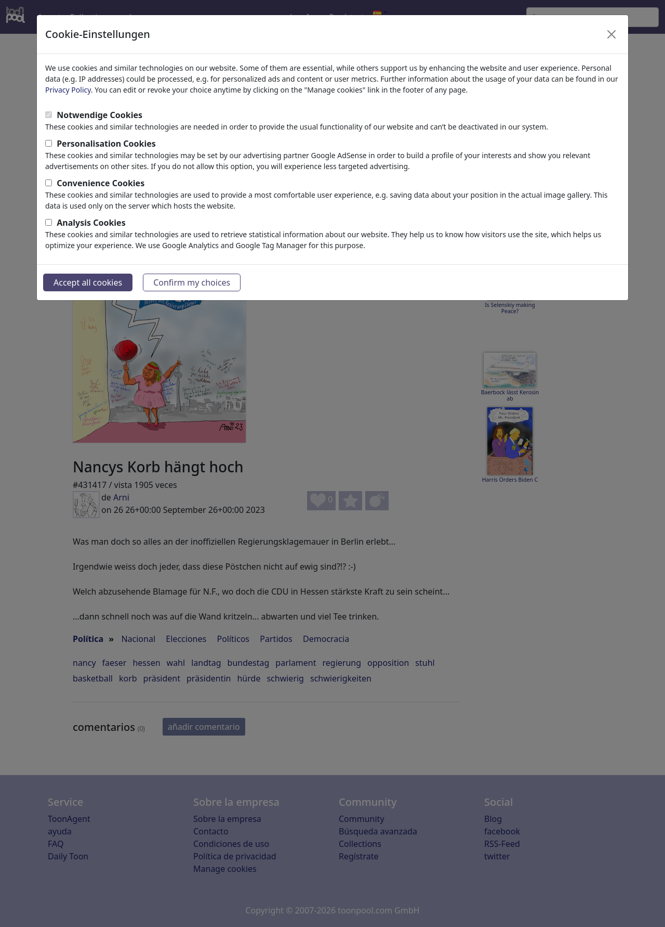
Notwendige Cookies (99, 115)
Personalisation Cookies (106, 143)
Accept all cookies (88, 282)
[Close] (611, 34)
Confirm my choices (191, 282)
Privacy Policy (68, 90)
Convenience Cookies (100, 183)
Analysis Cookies (91, 222)
